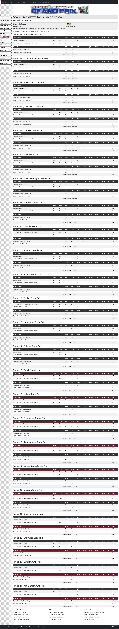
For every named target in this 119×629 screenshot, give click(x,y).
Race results (4, 25)
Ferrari (25, 40)
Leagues (3, 58)
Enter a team (4, 53)
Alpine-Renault (49, 28)
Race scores (4, 63)
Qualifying (3, 23)
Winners (2, 42)
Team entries (4, 55)
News (2, 18)
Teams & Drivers (5, 20)
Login (11, 2)
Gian (19, 27)
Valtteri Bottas (26, 76)
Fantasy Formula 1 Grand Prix (40, 2)
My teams (3, 39)
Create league (4, 60)
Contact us (15, 627)
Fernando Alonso (35, 28)
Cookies (114, 627)
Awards (2, 47)
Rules (2, 66)
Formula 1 (25, 2)
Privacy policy (6, 627)
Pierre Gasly (26, 97)
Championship (4, 28)
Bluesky (32, 627)
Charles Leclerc (23, 28)
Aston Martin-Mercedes (31, 43)
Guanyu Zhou (26, 49)
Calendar (3, 31)
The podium (4, 45)
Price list (3, 50)
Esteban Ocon (27, 52)
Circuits (2, 33)
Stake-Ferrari (61, 28)
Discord (23, 627)
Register (17, 2)
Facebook (40, 627)
